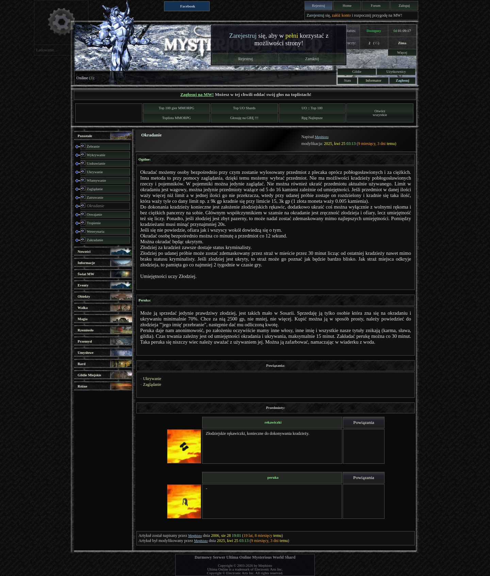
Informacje (86, 263)
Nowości (84, 251)
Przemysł (85, 341)
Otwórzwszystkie (380, 113)
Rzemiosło (86, 330)
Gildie (356, 71)
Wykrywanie (96, 155)
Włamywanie (96, 180)
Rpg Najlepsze (312, 118)
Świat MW (86, 274)
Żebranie (93, 146)
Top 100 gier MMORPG (176, 108)
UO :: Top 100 (312, 108)
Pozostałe (85, 136)
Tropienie (94, 223)
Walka (83, 308)
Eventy (83, 285)
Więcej (402, 52)
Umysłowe (86, 353)
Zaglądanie (95, 189)
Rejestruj (318, 5)
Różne (82, 386)
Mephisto (321, 137)
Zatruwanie (95, 197)
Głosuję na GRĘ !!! (244, 118)
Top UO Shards (244, 108)
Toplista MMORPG (176, 118)
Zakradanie (95, 240)
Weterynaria (95, 231)
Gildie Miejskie (89, 375)
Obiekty (84, 296)
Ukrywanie (95, 172)
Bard (81, 364)
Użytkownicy (396, 71)
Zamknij (312, 58)
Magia (82, 319)
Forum (375, 5)
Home (347, 5)
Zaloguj (404, 5)
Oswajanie (94, 214)
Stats (347, 80)
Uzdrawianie (96, 163)
